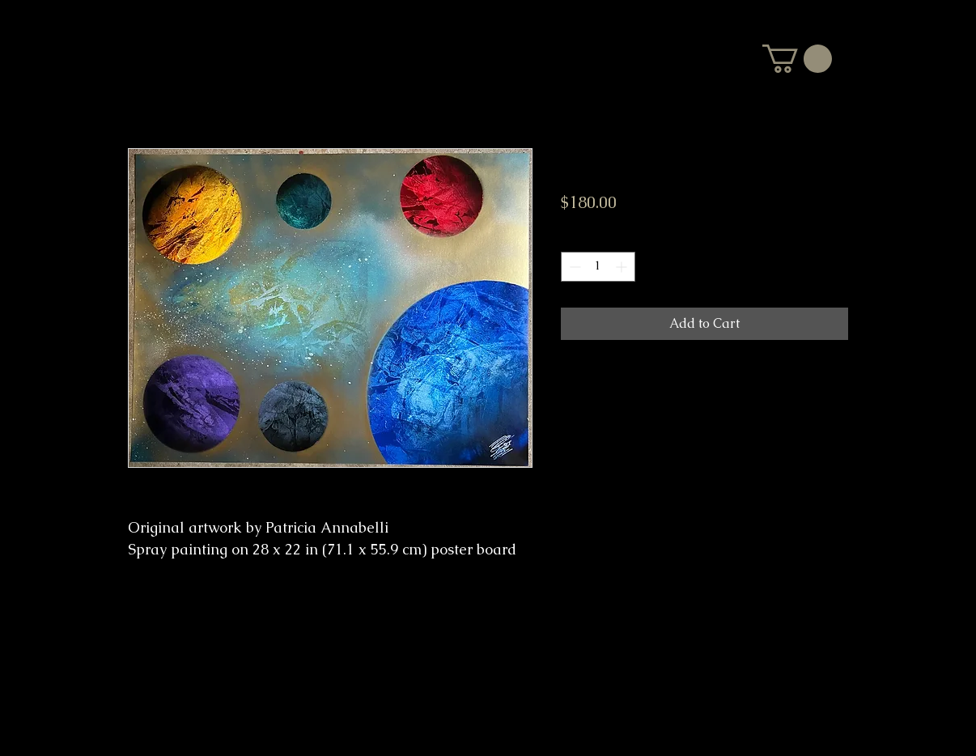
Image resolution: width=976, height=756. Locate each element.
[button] (797, 59)
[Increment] (623, 267)
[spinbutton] (598, 267)
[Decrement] (573, 267)
